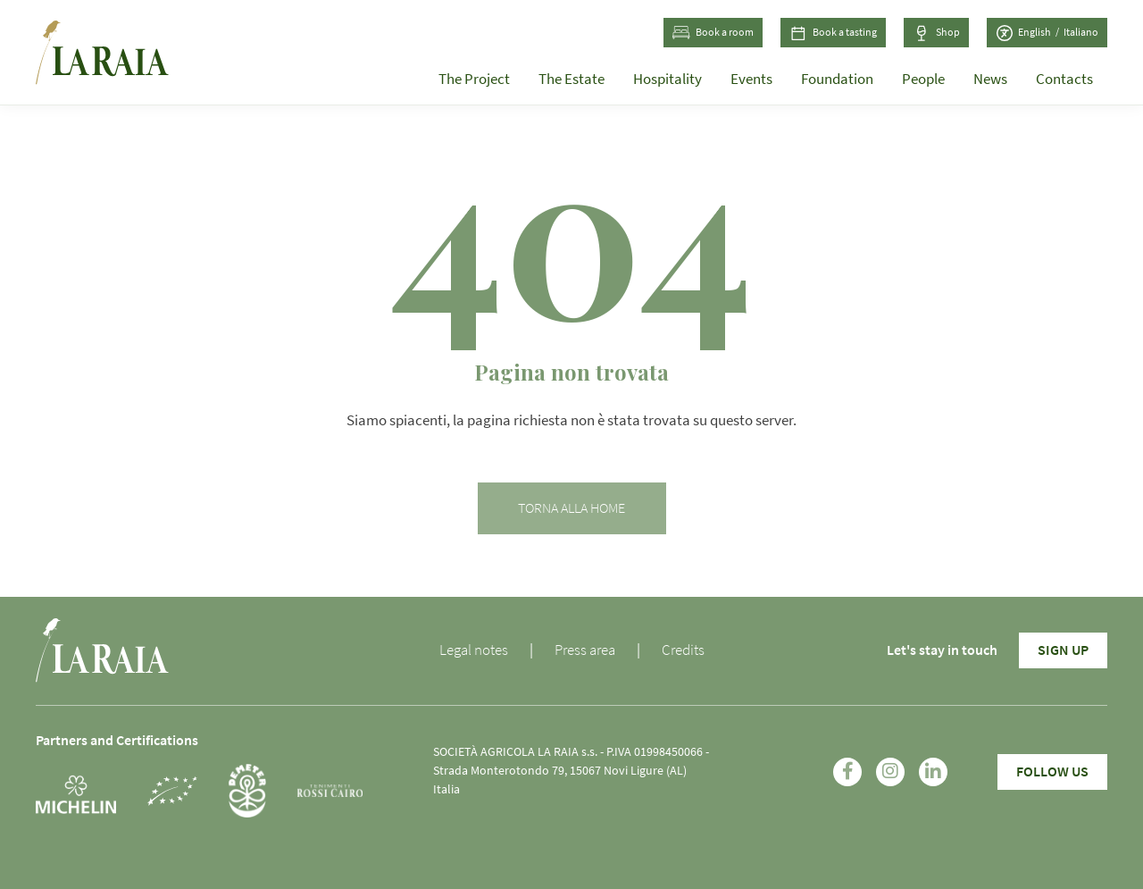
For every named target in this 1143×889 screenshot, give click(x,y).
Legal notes (473, 650)
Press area (585, 650)
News (990, 79)
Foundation (837, 79)
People (923, 79)
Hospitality (667, 79)
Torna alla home (571, 508)
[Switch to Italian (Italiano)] (1081, 33)
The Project (474, 79)
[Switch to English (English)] (1041, 33)
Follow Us (1052, 772)
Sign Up (1063, 650)
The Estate (571, 79)
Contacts (1064, 79)
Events (751, 79)
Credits (683, 650)
